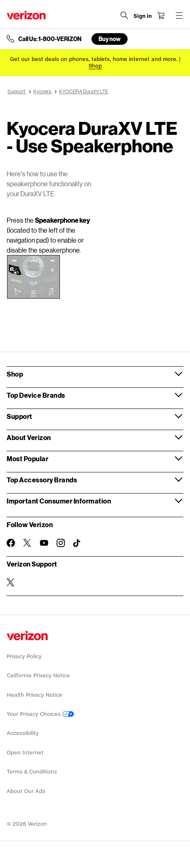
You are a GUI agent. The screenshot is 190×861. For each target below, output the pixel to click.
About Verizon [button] (29, 437)
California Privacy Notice (38, 675)
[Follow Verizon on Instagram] (61, 543)
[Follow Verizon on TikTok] (77, 543)
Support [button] (19, 416)
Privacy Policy (24, 656)
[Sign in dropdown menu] (142, 16)
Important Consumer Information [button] (59, 501)
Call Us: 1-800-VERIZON (49, 39)
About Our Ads (26, 791)
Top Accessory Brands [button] (42, 480)
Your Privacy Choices (40, 714)
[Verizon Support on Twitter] (11, 582)
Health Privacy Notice (34, 695)
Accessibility (23, 733)
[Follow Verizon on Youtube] (44, 543)
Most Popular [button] (27, 458)
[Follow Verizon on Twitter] (27, 543)
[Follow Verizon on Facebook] (11, 543)
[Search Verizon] (124, 15)
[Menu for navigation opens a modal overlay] (179, 15)
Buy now (110, 38)
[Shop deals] (95, 66)
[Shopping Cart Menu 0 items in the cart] (161, 15)
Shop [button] (15, 374)
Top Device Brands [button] (36, 395)
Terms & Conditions (32, 772)
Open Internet (25, 752)
